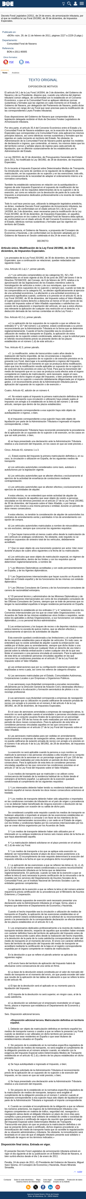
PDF (11, 62)
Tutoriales (47, 1182)
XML (27, 62)
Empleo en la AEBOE (61, 1182)
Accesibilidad (59, 1180)
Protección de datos (74, 1180)
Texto (4, 73)
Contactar (7, 1180)
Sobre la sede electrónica (23, 1180)
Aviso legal (47, 1180)
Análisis (15, 73)
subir (79, 1172)
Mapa (38, 1180)
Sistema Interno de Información (28, 1182)
